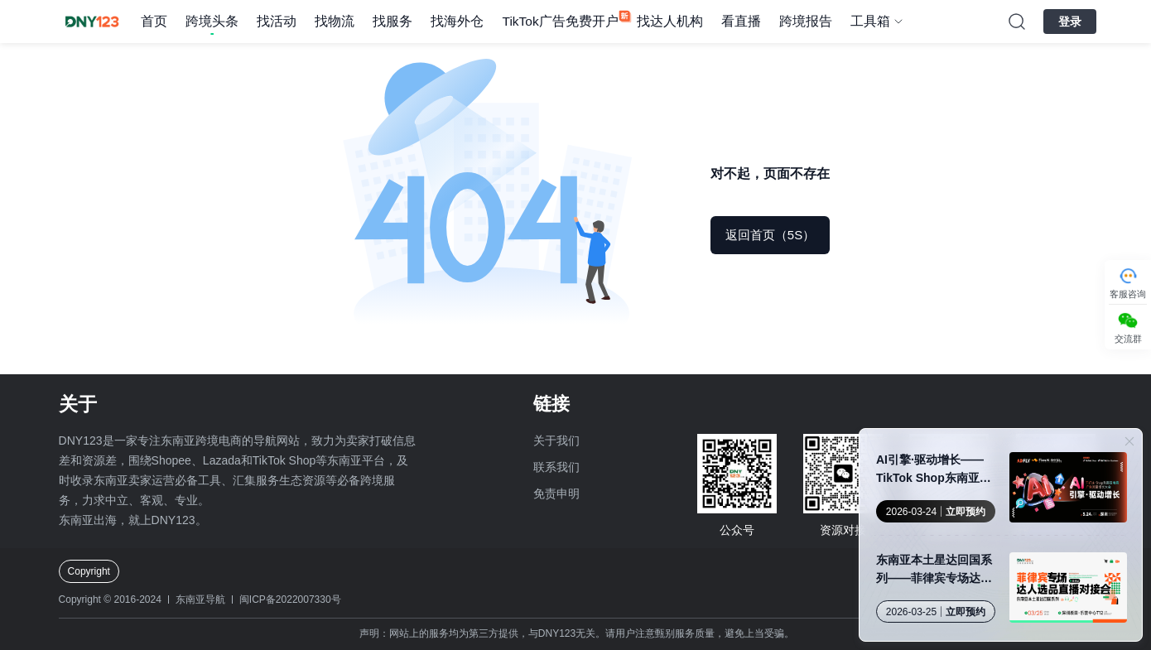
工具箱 (870, 21)
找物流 (334, 21)
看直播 (741, 21)
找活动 (276, 21)
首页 (154, 21)
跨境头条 (211, 21)
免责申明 (556, 493)
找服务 (392, 21)
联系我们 (556, 467)
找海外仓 (457, 21)
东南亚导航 (200, 599)
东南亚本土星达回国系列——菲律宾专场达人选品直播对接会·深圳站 (935, 570)
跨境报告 (805, 21)
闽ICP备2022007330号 (290, 599)
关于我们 (556, 440)
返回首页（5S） (770, 235)
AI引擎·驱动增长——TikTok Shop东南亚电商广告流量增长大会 (933, 470)
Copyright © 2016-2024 (110, 599)
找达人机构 (670, 21)
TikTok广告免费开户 (560, 21)
